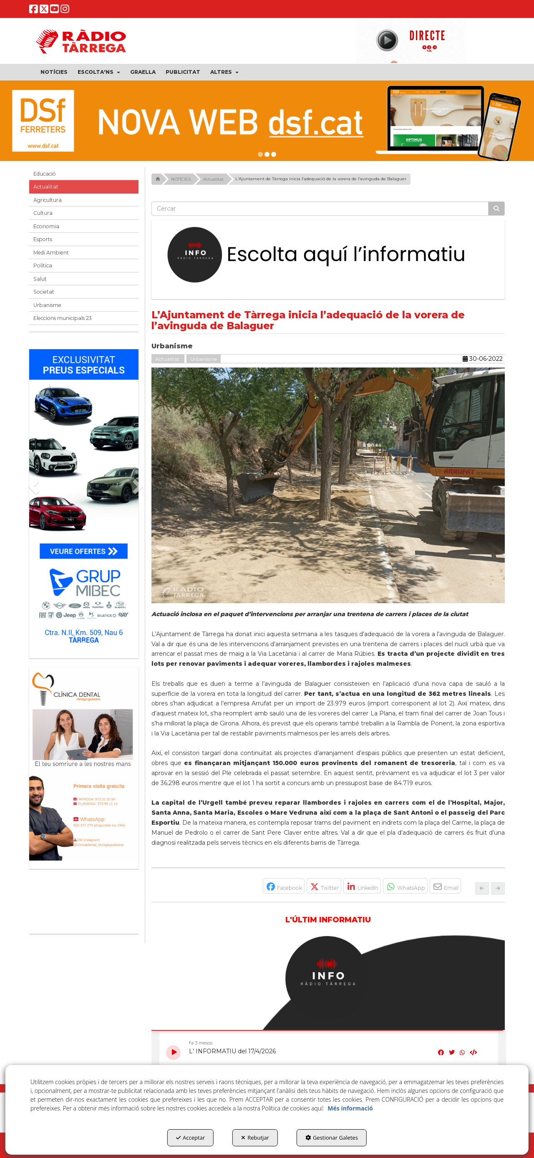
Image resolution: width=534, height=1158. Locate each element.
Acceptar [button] (190, 1137)
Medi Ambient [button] (51, 252)
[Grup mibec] (84, 499)
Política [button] (42, 265)
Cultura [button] (43, 213)
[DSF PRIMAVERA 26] (267, 121)
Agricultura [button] (47, 200)
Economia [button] (46, 226)
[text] (320, 208)
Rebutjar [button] (255, 1137)
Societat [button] (43, 292)
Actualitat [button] (45, 187)
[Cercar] (496, 208)
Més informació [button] (350, 1108)
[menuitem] (54, 72)
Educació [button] (44, 174)
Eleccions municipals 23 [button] (62, 318)
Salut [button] (40, 279)
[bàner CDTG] (84, 764)
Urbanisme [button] (47, 305)
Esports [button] (42, 239)
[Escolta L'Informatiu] (328, 255)
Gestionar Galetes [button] (331, 1137)
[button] (33, 11)
